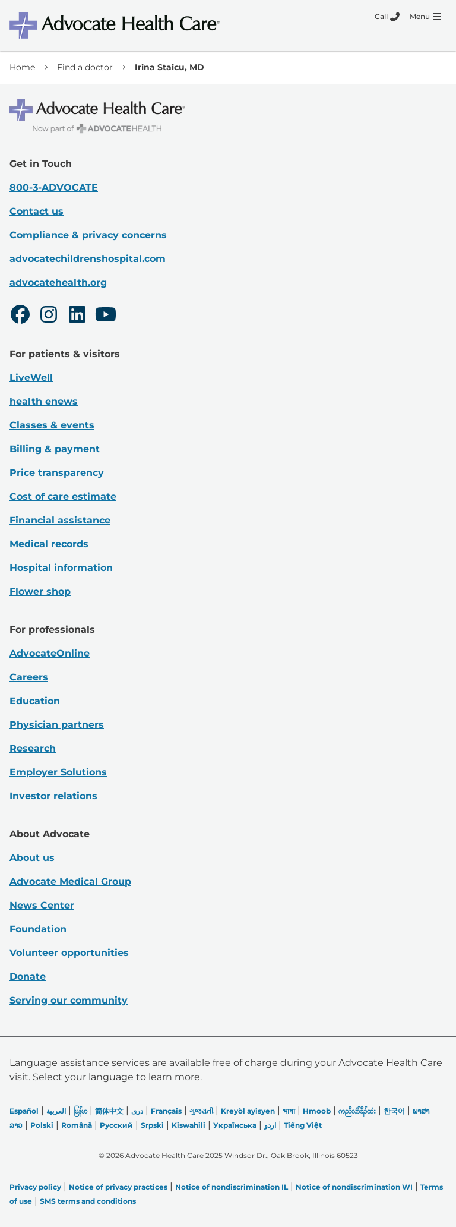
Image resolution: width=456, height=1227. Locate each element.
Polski (41, 1125)
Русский (116, 1125)
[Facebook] (20, 316)
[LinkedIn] (77, 316)
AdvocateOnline (50, 653)
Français (166, 1110)
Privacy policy (35, 1186)
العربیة (56, 1110)
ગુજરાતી (201, 1110)
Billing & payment (55, 449)
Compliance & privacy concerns (88, 235)
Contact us (37, 211)
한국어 (394, 1110)
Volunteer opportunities (69, 952)
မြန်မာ (80, 1110)
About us (32, 857)
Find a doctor (85, 67)
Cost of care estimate (63, 496)
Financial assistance (60, 520)
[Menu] (425, 16)
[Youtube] (105, 316)
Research (33, 748)
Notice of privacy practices (118, 1186)
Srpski (152, 1125)
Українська (234, 1125)
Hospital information (61, 567)
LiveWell (31, 377)
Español (24, 1110)
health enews (44, 401)
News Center (42, 905)
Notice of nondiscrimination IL (231, 1186)
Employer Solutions (58, 772)
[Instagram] (48, 316)
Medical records (49, 544)
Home (22, 67)
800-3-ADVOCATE (54, 187)
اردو (270, 1125)
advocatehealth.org (58, 282)
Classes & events (52, 425)
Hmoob (317, 1110)
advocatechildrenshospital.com (88, 258)
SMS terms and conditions (88, 1201)
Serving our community (69, 1000)
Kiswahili (188, 1125)
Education (35, 700)
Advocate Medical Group (70, 881)
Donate (28, 976)
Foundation (38, 929)
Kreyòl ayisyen (248, 1110)
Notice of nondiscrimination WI (354, 1186)
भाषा (289, 1110)
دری (137, 1110)
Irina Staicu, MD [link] (169, 67)
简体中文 (109, 1110)
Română (76, 1125)
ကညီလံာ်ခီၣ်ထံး (357, 1110)
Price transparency (57, 472)
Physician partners (57, 724)
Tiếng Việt (303, 1125)
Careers (29, 677)
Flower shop (40, 591)
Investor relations (53, 796)
